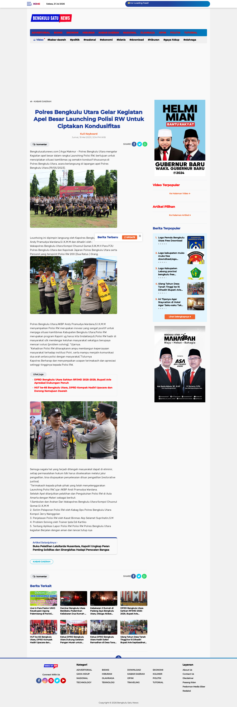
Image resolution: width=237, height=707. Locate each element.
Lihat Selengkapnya (180, 316)
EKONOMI (72, 32)
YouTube (66, 682)
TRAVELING (133, 682)
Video (39, 39)
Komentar (40, 144)
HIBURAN (88, 32)
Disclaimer (188, 678)
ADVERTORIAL (41, 32)
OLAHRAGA (147, 32)
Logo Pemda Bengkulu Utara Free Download (171, 239)
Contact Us (188, 674)
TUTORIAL (190, 32)
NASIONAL (129, 32)
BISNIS (58, 32)
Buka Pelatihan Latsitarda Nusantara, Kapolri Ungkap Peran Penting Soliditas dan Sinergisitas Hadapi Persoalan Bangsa (71, 548)
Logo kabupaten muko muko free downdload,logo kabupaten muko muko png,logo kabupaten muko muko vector (171, 256)
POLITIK (175, 32)
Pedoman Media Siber (194, 686)
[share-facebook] (134, 144)
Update (129, 237)
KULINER (157, 674)
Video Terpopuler (166, 185)
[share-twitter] (139, 144)
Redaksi (187, 691)
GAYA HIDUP (172, 39)
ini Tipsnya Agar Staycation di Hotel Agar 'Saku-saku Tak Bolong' (169, 302)
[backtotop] (118, 658)
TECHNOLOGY (83, 682)
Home (36, 3)
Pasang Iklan (189, 682)
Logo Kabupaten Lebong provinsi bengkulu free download (167, 271)
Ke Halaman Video (179, 193)
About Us (187, 670)
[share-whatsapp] (145, 144)
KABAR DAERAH (108, 32)
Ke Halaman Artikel (180, 215)
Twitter (58, 682)
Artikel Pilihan (164, 207)
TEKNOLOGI (108, 682)
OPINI (162, 32)
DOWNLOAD (137, 39)
